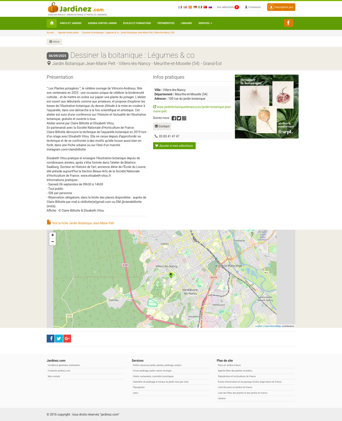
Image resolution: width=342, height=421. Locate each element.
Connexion (253, 7)
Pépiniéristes (165, 23)
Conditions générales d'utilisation (64, 365)
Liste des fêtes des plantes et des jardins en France (242, 393)
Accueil (50, 32)
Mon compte (54, 376)
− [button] (52, 242)
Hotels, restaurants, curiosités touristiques (153, 376)
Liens (135, 393)
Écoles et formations (137, 23)
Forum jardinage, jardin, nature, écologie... (153, 371)
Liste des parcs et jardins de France (235, 387)
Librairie (186, 23)
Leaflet (258, 326)
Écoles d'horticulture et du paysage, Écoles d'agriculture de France (250, 382)
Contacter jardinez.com (59, 371)
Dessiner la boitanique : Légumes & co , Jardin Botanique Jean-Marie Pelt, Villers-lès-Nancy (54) (128, 32)
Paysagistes (139, 387)
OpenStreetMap (272, 326)
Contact (163, 126)
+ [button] (52, 235)
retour (54, 41)
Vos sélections (228, 7)
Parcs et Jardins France (229, 365)
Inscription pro (280, 7)
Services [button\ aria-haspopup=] (205, 23)
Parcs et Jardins (70, 23)
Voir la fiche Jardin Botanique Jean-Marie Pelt (80, 223)
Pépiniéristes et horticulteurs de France (237, 376)
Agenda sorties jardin (102, 23)
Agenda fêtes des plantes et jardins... (236, 371)
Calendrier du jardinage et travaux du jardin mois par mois (160, 382)
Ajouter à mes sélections (174, 145)
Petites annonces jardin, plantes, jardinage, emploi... (158, 365)
